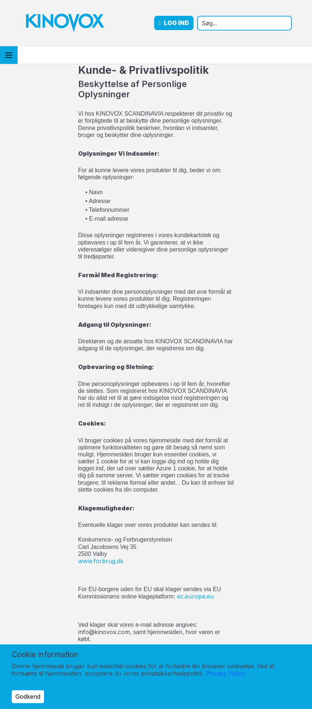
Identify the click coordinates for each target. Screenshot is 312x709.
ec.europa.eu (195, 596)
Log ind (194, 23)
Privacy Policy (226, 673)
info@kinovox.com (104, 632)
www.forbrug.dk (100, 561)
